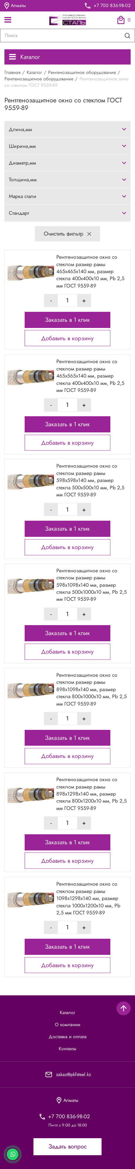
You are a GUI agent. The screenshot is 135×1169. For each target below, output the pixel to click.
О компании (67, 1024)
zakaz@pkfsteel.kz (73, 1074)
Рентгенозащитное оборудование (38, 78)
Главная (12, 72)
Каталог (24, 57)
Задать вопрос (67, 1146)
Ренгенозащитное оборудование (82, 72)
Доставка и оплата (68, 1036)
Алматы (15, 5)
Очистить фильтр (67, 234)
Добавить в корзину (67, 338)
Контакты (67, 1048)
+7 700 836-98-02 (112, 5)
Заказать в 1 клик (67, 319)
